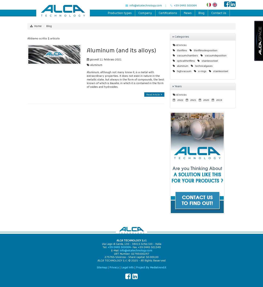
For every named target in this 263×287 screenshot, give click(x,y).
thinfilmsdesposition (205, 50)
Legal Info (127, 267)
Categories (182, 37)
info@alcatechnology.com (145, 5)
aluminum (96, 65)
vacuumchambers (187, 55)
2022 (180, 100)
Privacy (114, 267)
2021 (193, 100)
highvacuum (184, 71)
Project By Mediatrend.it (151, 267)
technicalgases (204, 66)
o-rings (202, 71)
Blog (49, 26)
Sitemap (102, 267)
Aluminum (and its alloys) (121, 51)
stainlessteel (220, 71)
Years (178, 86)
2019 (219, 100)
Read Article (154, 94)
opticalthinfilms (186, 61)
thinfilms (182, 50)
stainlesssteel (210, 61)
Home (38, 26)
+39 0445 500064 (185, 5)
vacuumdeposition (215, 55)
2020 (206, 100)
